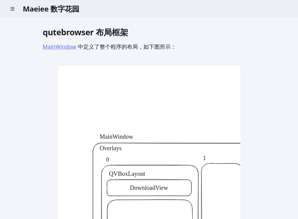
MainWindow (59, 46)
